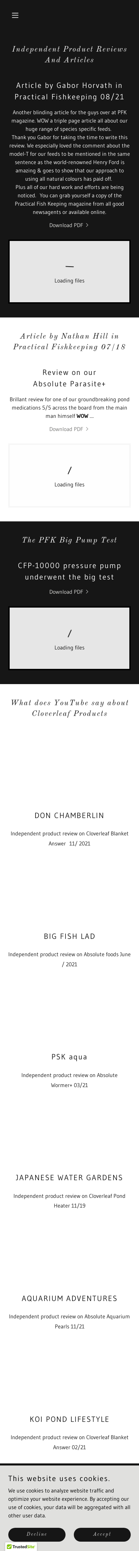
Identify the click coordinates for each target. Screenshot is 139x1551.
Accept (102, 1534)
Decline (37, 1534)
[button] (17, 15)
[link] (69, 225)
